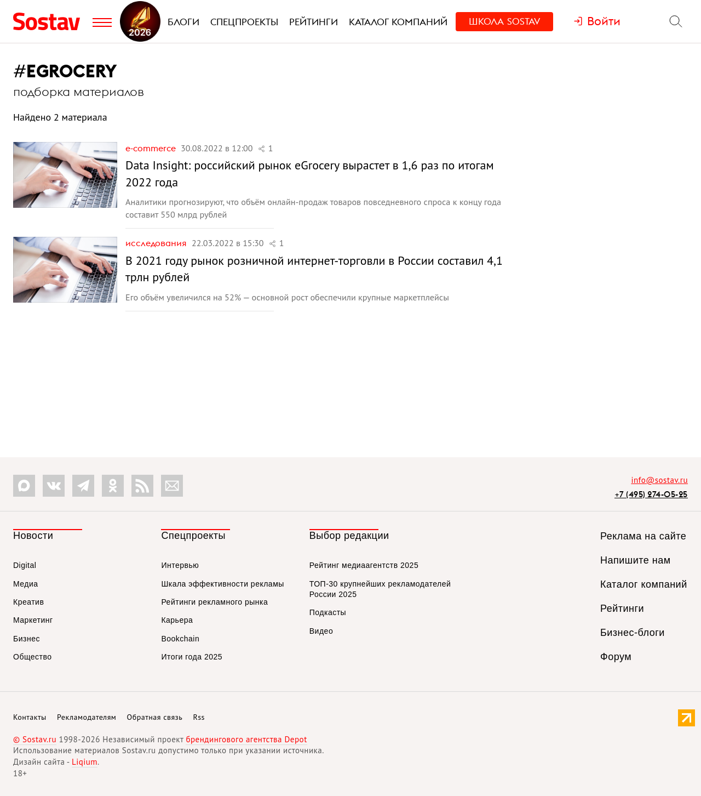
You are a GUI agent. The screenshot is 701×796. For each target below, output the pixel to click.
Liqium (84, 762)
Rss (199, 717)
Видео (321, 631)
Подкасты (327, 612)
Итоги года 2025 (191, 656)
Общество (32, 656)
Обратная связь (155, 717)
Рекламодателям (86, 717)
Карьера (177, 620)
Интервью (180, 565)
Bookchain (180, 638)
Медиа (25, 583)
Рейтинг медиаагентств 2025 (363, 565)
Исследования (157, 242)
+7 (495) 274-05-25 (651, 494)
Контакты (30, 717)
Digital (24, 565)
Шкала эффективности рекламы (222, 583)
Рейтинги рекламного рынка (214, 602)
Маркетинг (33, 620)
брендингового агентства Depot (246, 739)
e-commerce (151, 148)
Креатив (28, 602)
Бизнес (26, 638)
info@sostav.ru (659, 480)
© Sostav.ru (34, 739)
